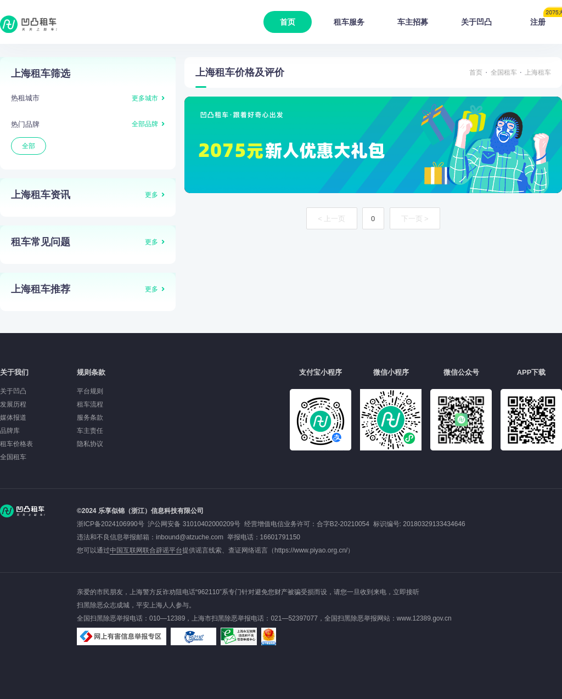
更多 (151, 195)
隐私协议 (90, 444)
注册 (546, 18)
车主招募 (412, 22)
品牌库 (10, 431)
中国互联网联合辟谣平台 (146, 550)
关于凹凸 (476, 22)
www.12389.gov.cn (424, 618)
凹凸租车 (29, 24)
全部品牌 (145, 124)
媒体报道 (13, 417)
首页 (287, 22)
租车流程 (90, 404)
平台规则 (90, 391)
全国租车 (504, 72)
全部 (28, 146)
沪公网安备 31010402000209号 (194, 524)
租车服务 (349, 22)
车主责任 (90, 431)
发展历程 (13, 404)
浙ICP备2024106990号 (112, 524)
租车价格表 (16, 444)
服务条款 (90, 417)
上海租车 (538, 72)
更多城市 (145, 98)
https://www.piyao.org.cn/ (310, 550)
